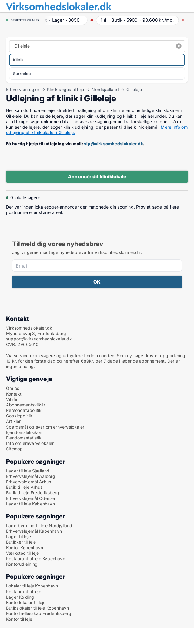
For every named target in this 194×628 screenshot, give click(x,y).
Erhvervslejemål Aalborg (30, 476)
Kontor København (24, 547)
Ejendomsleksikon (24, 432)
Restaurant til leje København (35, 558)
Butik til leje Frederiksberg (32, 492)
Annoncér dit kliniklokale (97, 176)
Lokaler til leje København (32, 585)
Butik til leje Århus (24, 487)
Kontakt (14, 393)
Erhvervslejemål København (34, 531)
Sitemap (14, 448)
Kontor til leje (19, 619)
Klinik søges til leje (65, 89)
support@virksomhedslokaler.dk (39, 338)
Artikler (13, 421)
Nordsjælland (105, 89)
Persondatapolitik (24, 410)
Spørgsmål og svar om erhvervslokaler (45, 426)
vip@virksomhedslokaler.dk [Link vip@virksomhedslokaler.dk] (113, 143)
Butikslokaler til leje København (37, 607)
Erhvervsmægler (22, 89)
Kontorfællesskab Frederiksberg (38, 613)
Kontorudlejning (22, 564)
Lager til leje (18, 536)
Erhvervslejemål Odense (30, 498)
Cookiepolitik (19, 415)
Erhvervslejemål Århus (28, 481)
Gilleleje (134, 89)
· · (62, 20)
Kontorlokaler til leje (25, 602)
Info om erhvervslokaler (30, 443)
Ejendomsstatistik (24, 437)
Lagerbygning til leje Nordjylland (39, 525)
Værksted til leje (22, 553)
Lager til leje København (30, 503)
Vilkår (12, 399)
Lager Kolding (20, 597)
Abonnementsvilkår (25, 404)
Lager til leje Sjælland (28, 470)
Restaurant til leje (23, 591)
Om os (12, 388)
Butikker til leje (21, 541)
